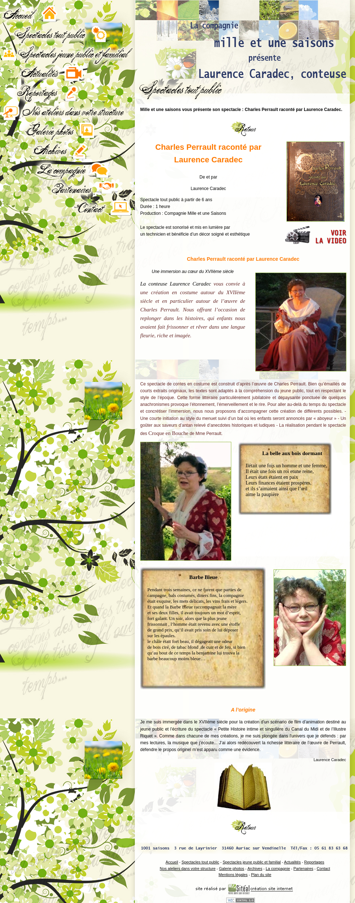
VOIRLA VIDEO (330, 237)
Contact (323, 868)
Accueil (172, 862)
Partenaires (303, 868)
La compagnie (278, 868)
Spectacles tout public (200, 862)
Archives (254, 868)
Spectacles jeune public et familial (252, 862)
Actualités (292, 862)
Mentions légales (232, 874)
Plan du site (261, 874)
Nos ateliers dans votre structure (188, 868)
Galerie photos (231, 868)
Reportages (314, 862)
